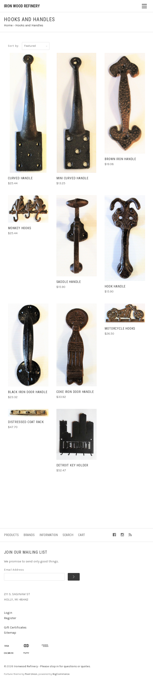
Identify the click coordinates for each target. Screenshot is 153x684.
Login (8, 613)
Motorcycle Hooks (120, 328)
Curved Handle (20, 178)
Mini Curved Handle (72, 178)
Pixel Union (31, 673)
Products (11, 535)
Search (68, 535)
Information (48, 535)
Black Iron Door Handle (27, 392)
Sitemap (10, 632)
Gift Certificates (15, 627)
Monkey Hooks (19, 228)
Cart (81, 535)
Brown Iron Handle (120, 159)
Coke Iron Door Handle (75, 392)
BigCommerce (61, 673)
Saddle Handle (68, 282)
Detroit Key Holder (72, 465)
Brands (29, 535)
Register (10, 618)
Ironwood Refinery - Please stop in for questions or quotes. (52, 666)
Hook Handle (115, 286)
